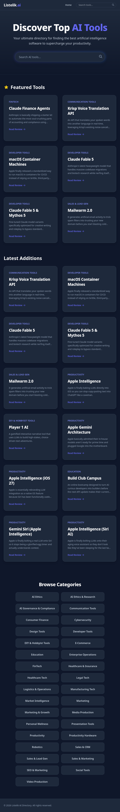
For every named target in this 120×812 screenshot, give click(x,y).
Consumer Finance (37, 620)
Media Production (83, 712)
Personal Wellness (37, 724)
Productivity (37, 735)
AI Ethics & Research (82, 597)
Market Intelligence (37, 701)
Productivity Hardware (82, 735)
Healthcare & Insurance (82, 666)
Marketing (82, 701)
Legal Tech (82, 677)
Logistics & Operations (37, 689)
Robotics (37, 747)
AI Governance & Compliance (37, 608)
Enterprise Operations (82, 654)
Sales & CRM (82, 747)
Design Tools (37, 631)
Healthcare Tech (37, 677)
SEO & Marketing (37, 770)
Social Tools (83, 770)
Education (37, 654)
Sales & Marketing (83, 758)
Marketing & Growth (37, 712)
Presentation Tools (83, 724)
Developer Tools (82, 631)
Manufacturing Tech (83, 689)
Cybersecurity (82, 620)
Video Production (37, 781)
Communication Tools (83, 608)
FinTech (37, 666)
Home (68, 4)
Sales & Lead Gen (37, 758)
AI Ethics (37, 597)
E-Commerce (82, 643)
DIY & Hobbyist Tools (37, 643)
